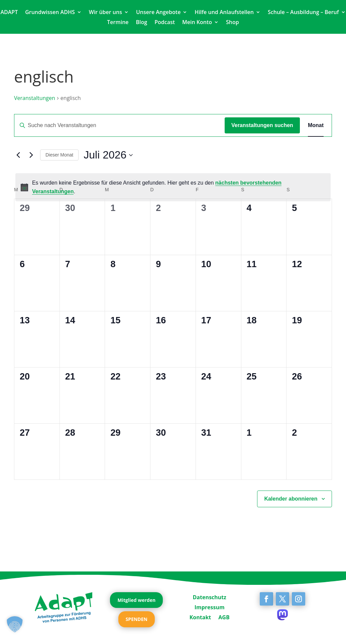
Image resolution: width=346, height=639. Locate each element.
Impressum (210, 607)
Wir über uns (105, 13)
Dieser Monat (59, 154)
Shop (232, 23)
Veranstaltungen (34, 98)
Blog (141, 23)
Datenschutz (209, 597)
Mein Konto (197, 23)
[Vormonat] (18, 155)
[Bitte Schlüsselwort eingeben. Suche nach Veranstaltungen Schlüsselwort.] (119, 125)
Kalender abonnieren (290, 499)
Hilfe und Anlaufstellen (224, 13)
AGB (223, 617)
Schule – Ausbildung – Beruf (303, 13)
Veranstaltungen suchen (262, 125)
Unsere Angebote (158, 13)
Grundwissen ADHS (50, 13)
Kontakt (200, 617)
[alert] (173, 187)
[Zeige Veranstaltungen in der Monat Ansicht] (316, 125)
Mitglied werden (136, 600)
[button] (14, 624)
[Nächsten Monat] (31, 155)
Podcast (164, 23)
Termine (117, 23)
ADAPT (9, 13)
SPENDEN (136, 619)
